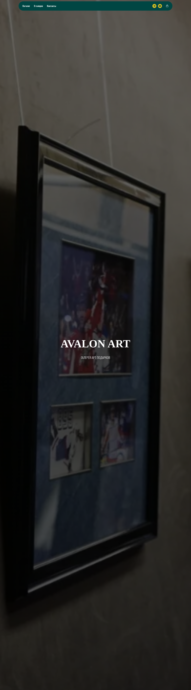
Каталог (26, 6)
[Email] (160, 6)
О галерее (38, 6)
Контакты (51, 6)
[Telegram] (154, 6)
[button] (167, 6)
